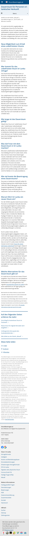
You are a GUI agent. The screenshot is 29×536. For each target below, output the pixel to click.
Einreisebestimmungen (8, 462)
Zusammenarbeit (6, 497)
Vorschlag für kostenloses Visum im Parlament (11, 321)
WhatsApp (5, 352)
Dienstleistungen (9, 419)
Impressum (4, 503)
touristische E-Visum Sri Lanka (15, 284)
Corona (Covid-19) (6, 472)
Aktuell (3, 477)
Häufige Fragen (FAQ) (7, 475)
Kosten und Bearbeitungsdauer (10, 459)
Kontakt (3, 500)
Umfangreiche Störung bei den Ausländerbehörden (10, 332)
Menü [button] (9, 13)
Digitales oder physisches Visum (10, 470)
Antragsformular (6, 454)
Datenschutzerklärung (7, 495)
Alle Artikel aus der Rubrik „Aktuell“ (11, 336)
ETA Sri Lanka (5, 467)
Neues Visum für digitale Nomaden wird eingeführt (12, 327)
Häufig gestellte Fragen (8, 485)
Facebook (4, 349)
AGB (2, 492)
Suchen (3, 510)
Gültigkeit (4, 457)
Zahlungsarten (5, 515)
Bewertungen (5, 490)
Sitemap (3, 513)
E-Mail (4, 346)
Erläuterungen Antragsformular (10, 464)
